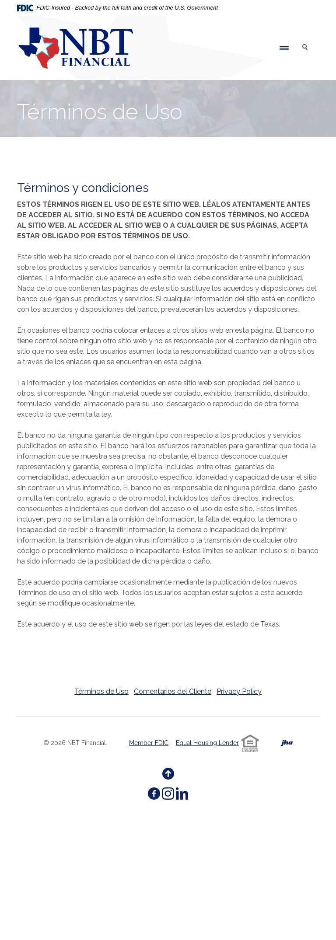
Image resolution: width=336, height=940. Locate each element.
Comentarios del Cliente (172, 691)
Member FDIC (148, 742)
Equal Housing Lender (207, 742)
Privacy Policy (239, 691)
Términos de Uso (101, 691)
